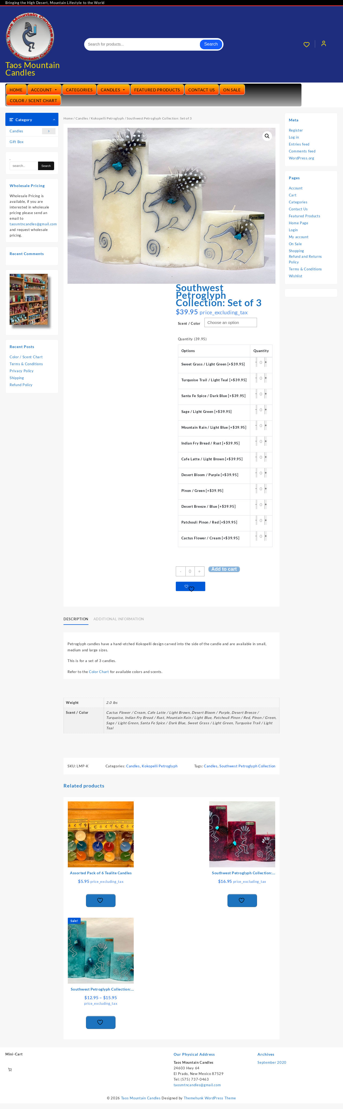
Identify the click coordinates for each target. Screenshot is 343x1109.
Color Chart (99, 672)
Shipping (17, 378)
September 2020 (272, 1062)
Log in (294, 137)
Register (296, 130)
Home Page (298, 223)
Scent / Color (189, 323)
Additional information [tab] (119, 619)
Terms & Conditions (26, 364)
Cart (293, 195)
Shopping (296, 251)
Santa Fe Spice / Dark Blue (213, 396)
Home (16, 89)
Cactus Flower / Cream (210, 538)
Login (293, 230)
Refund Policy (21, 385)
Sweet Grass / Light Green (213, 364)
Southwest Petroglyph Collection (247, 766)
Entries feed (299, 144)
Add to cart (224, 569)
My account (299, 237)
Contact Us (201, 89)
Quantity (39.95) (192, 339)
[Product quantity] (190, 571)
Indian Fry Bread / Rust (210, 443)
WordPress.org (301, 158)
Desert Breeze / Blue (208, 506)
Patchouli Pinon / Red (209, 522)
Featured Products (157, 89)
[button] (267, 136)
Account (44, 89)
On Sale (232, 89)
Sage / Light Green (206, 411)
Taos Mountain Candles (32, 68)
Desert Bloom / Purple (209, 475)
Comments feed (302, 151)
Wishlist (296, 276)
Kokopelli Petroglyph (107, 118)
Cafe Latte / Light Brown (212, 459)
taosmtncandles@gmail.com (33, 224)
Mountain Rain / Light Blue (214, 427)
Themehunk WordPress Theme (210, 1098)
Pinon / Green (202, 490)
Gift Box (17, 142)
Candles (113, 89)
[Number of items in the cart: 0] (9, 1069)
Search (211, 44)
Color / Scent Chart (33, 100)
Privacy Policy (22, 371)
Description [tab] (76, 619)
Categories (79, 89)
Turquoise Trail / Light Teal (214, 380)
